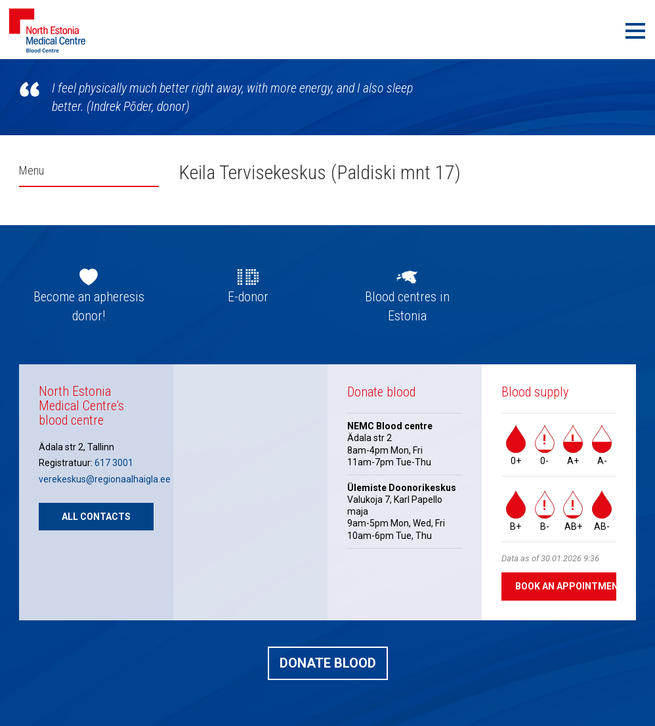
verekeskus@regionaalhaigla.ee (105, 479)
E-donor (248, 297)
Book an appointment (565, 586)
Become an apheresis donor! (88, 306)
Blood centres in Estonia (407, 306)
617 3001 (114, 463)
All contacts (96, 516)
